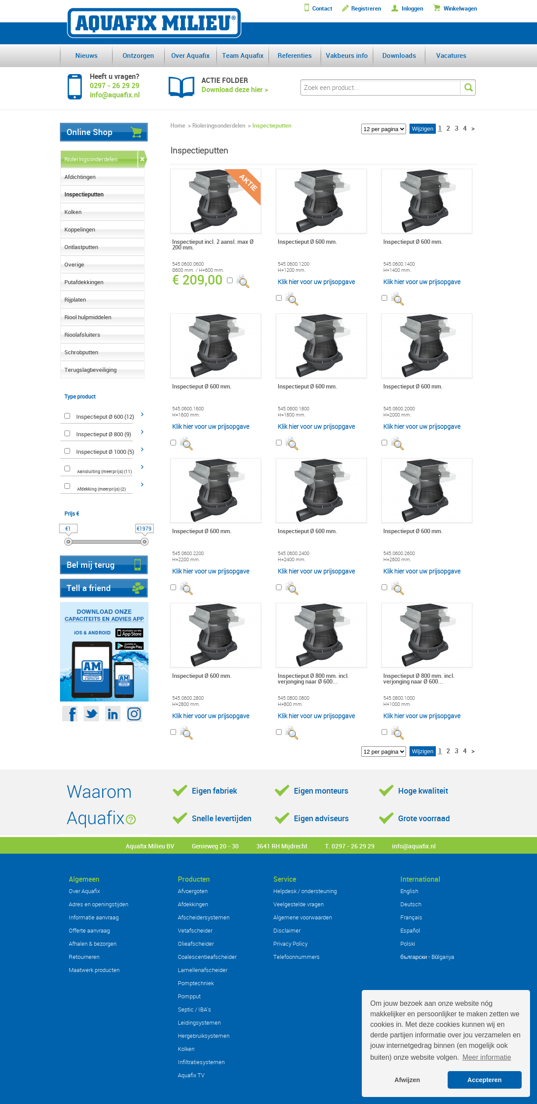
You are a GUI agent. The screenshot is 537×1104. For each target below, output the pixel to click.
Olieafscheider (196, 943)
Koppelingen (79, 229)
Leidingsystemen (199, 1022)
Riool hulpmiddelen (87, 317)
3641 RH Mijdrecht (281, 846)
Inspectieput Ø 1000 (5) (105, 452)
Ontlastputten (81, 247)
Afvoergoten (193, 891)
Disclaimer (286, 930)
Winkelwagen (460, 8)
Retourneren (84, 957)
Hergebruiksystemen (204, 1036)
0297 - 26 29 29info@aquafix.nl (115, 90)
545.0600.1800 (293, 409)
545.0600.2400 (293, 553)
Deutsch (410, 904)
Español (410, 930)
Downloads (399, 55)
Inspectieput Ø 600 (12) (105, 416)
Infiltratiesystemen (201, 1062)
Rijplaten (75, 299)
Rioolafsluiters (82, 334)
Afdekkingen (193, 904)
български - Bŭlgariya (427, 957)
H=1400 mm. (397, 270)
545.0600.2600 (399, 553)
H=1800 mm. (292, 415)
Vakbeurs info (347, 55)
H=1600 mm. (186, 415)
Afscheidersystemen (204, 917)
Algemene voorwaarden (302, 917)
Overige (74, 264)
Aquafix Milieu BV (150, 846)
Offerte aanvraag (89, 930)
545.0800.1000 (399, 698)
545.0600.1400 (399, 264)
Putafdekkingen (83, 282)
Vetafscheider (195, 930)
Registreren (366, 8)
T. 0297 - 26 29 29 (349, 846)
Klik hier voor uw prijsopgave (316, 282)
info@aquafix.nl (414, 846)
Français (411, 917)
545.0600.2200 (188, 553)
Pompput (189, 996)
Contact (322, 8)
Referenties (295, 55)
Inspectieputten (83, 194)
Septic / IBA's (194, 1009)
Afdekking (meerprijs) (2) (101, 489)
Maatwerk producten (94, 970)
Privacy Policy (290, 943)
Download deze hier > (234, 89)
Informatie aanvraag (94, 917)
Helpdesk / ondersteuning (305, 891)
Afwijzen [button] (407, 1079)
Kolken (72, 212)
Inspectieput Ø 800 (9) (103, 434)
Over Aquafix (190, 55)
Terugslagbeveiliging (90, 370)
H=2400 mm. (292, 559)
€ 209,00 (197, 279)
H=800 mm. (290, 704)
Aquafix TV (191, 1075)
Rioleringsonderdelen (90, 159)
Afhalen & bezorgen (93, 943)
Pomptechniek (196, 983)
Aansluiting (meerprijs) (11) (104, 471)
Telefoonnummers (296, 957)
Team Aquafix (243, 55)
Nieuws (86, 55)
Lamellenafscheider (202, 970)
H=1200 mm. (292, 270)
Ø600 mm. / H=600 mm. (198, 270)
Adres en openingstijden (98, 904)
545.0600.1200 (293, 264)
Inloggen (412, 8)
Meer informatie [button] (487, 1057)
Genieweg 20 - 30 (215, 846)
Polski (407, 943)
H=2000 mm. (397, 415)
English (409, 891)
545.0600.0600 (188, 264)
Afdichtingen (79, 177)
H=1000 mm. (397, 704)
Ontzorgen (138, 55)
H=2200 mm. (186, 559)
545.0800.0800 (293, 698)
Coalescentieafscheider (207, 957)
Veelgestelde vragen (298, 904)
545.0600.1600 (188, 409)
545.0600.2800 (188, 698)
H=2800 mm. (186, 704)
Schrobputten (81, 352)
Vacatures (451, 55)
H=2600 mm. (397, 559)
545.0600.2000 (399, 409)
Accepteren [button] (484, 1079)
